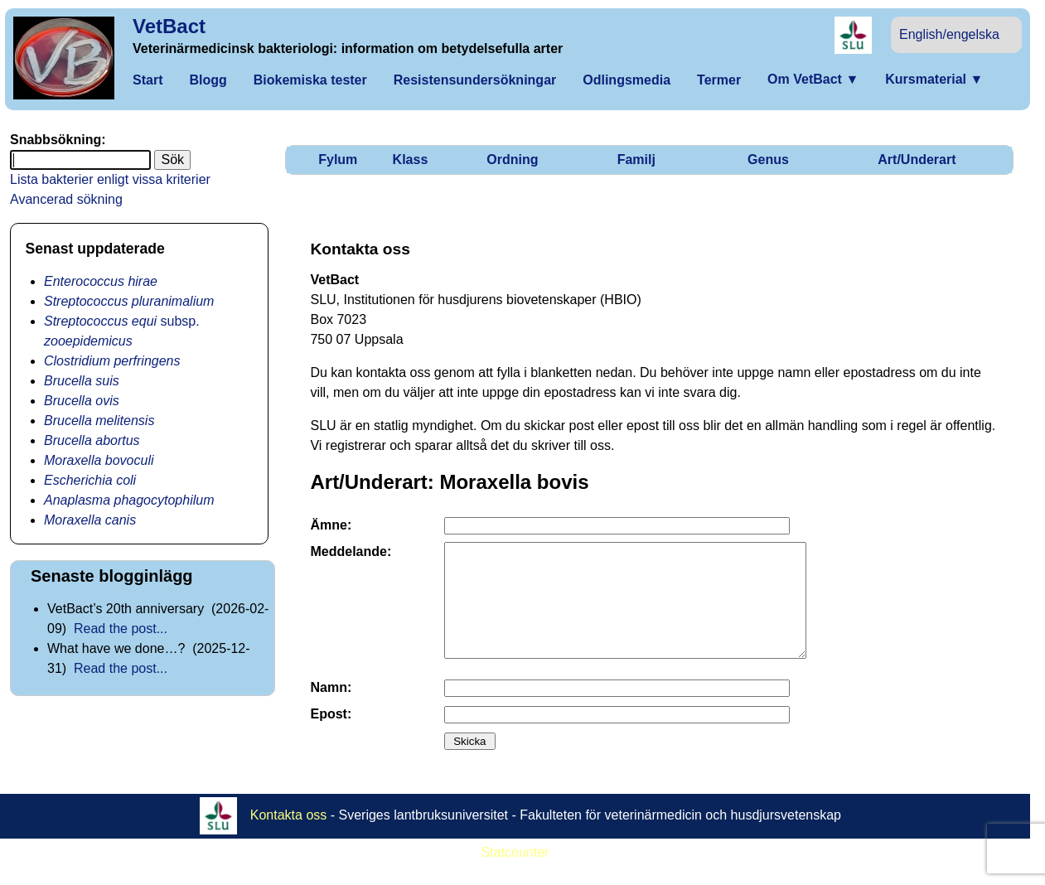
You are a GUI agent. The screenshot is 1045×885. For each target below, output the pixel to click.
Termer (719, 80)
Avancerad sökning (66, 199)
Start (147, 80)
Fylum (337, 159)
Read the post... (120, 628)
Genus (768, 159)
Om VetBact (813, 79)
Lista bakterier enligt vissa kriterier (110, 179)
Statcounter (515, 875)
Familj (636, 159)
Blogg (207, 80)
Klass (410, 159)
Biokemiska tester (310, 80)
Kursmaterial (934, 79)
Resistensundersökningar (475, 80)
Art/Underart (916, 159)
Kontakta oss (288, 837)
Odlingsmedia (626, 80)
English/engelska (949, 34)
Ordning (512, 159)
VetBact (169, 26)
